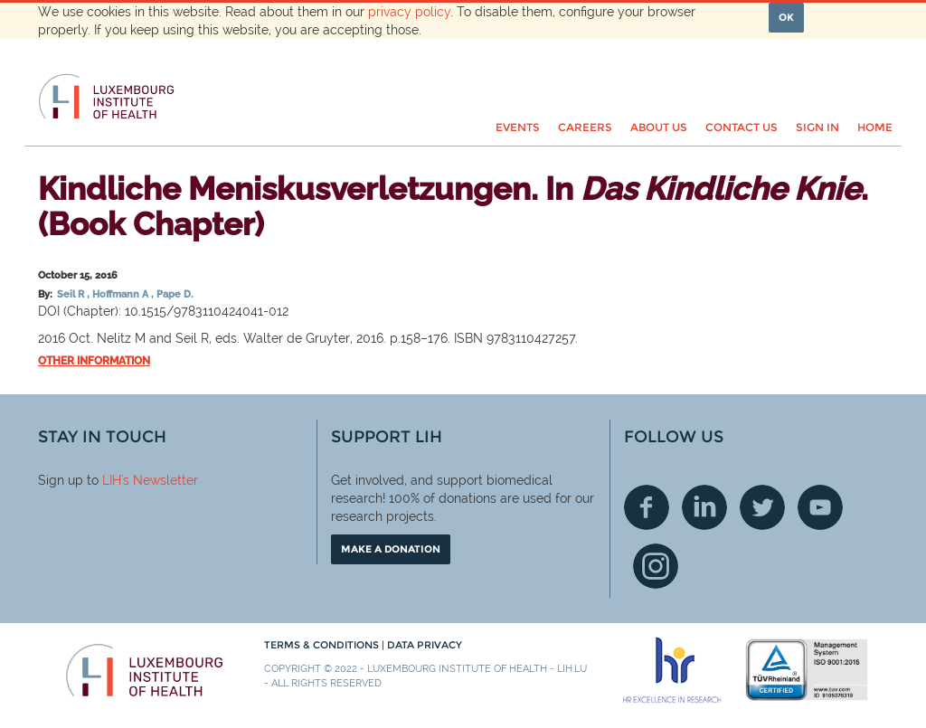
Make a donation (390, 549)
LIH (111, 480)
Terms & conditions (323, 644)
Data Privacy (424, 644)
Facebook (646, 507)
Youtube (820, 507)
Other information (94, 361)
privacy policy (409, 12)
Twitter (762, 507)
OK (786, 17)
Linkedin (704, 507)
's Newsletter (159, 480)
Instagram (655, 566)
